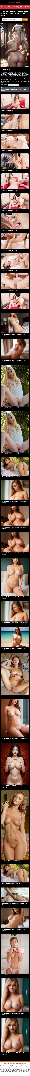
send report (23, 78)
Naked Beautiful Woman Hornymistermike (13, 696)
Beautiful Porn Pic (7, 975)
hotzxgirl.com (16, 1063)
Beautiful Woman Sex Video (9, 110)
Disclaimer (16, 6)
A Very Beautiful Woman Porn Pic (11, 860)
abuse (18, 1072)
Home (2, 6)
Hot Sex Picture (15, 3)
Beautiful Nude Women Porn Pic (10, 407)
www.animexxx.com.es (13, 84)
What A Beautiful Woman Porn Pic (11, 476)
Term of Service (24, 6)
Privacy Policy (8, 7)
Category (8, 6)
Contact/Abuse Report (20, 7)
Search (25, 19)
